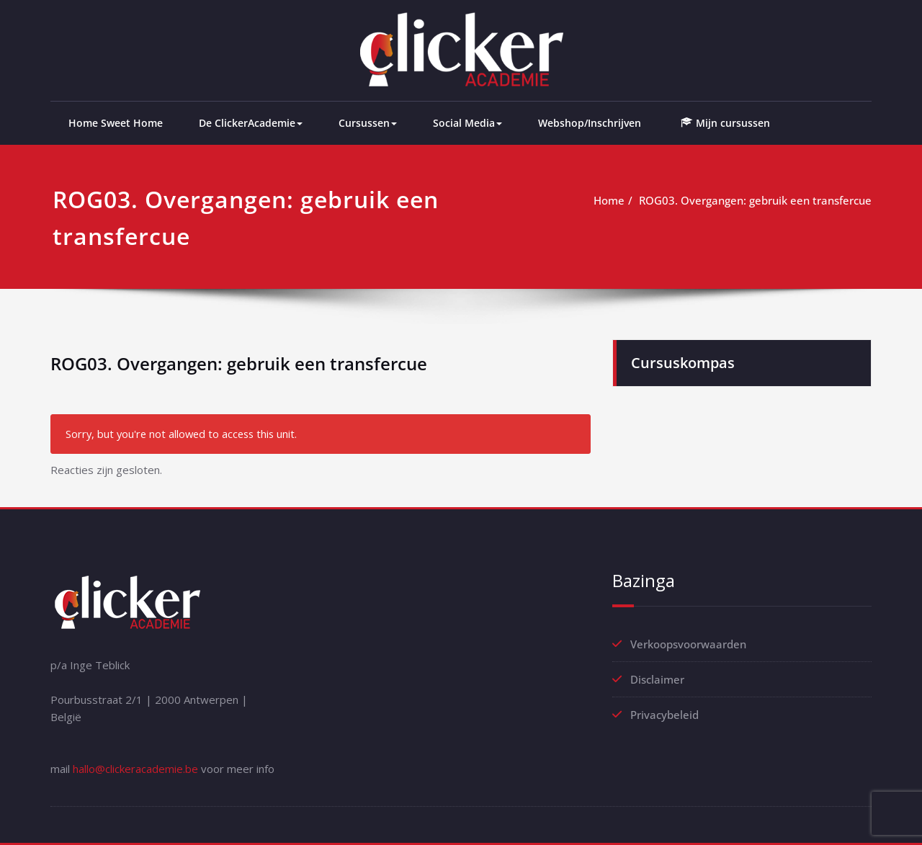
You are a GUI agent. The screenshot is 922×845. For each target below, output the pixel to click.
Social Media (467, 123)
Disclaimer (657, 679)
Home (609, 200)
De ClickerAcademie (251, 123)
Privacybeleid (664, 714)
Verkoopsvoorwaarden (688, 644)
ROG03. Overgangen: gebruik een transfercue (755, 200)
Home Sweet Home (115, 123)
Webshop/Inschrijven (589, 123)
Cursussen (368, 123)
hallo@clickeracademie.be (135, 768)
